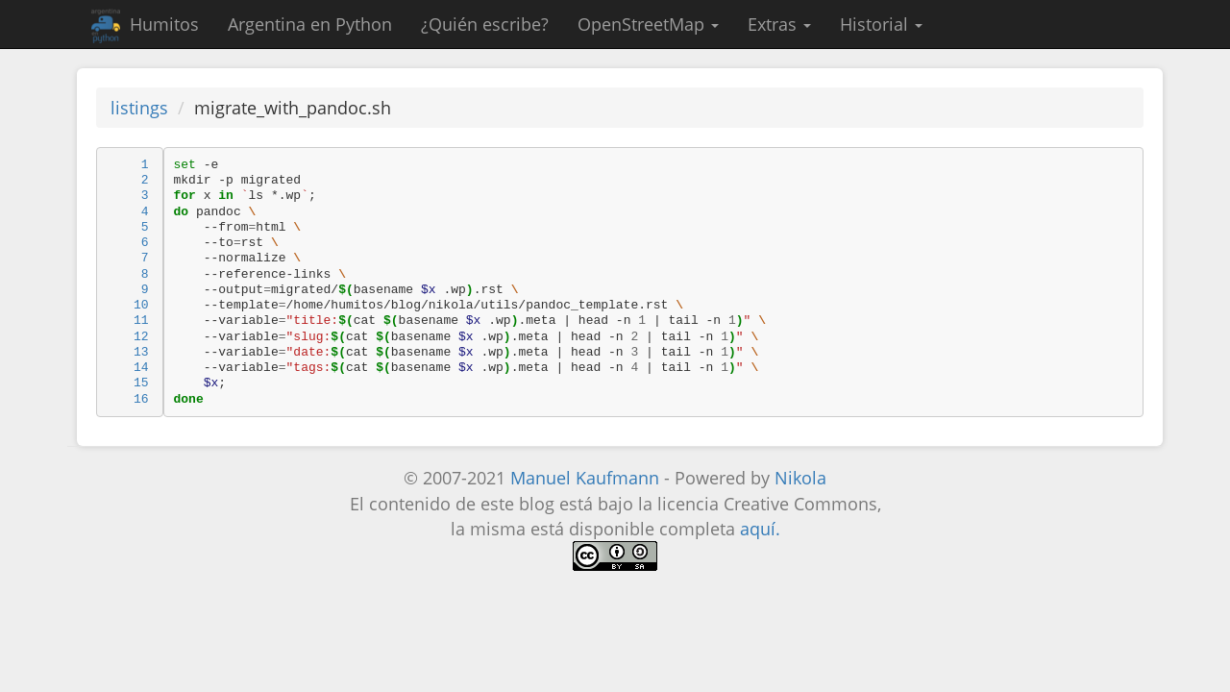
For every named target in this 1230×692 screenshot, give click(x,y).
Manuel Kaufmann (584, 477)
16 (141, 399)
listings (139, 107)
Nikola (800, 477)
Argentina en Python (310, 24)
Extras (779, 24)
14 (141, 367)
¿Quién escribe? (485, 24)
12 (141, 337)
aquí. (760, 528)
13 (141, 352)
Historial (881, 24)
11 (141, 320)
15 (141, 383)
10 (141, 305)
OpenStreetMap (648, 24)
